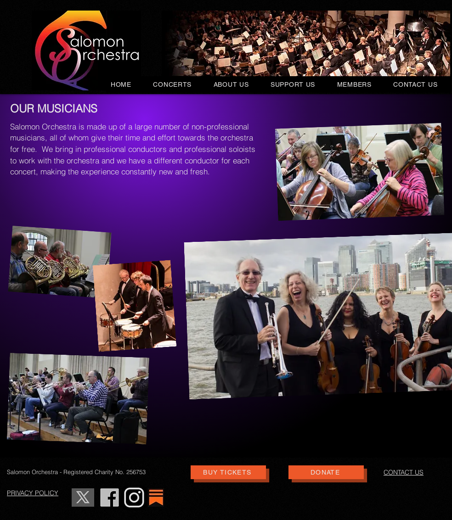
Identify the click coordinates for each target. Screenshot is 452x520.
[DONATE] (326, 472)
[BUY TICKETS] (228, 472)
